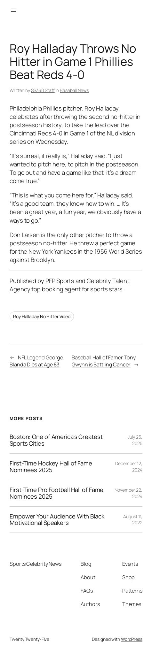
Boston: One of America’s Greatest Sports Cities (56, 440)
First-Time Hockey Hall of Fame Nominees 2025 (51, 466)
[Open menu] (13, 10)
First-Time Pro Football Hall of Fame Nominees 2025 (56, 493)
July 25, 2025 (135, 440)
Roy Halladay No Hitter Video (41, 316)
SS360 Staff (43, 90)
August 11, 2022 (132, 519)
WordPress (131, 639)
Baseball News (74, 90)
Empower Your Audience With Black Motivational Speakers (57, 519)
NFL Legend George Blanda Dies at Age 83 (36, 361)
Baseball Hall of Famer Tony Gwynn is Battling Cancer (103, 361)
